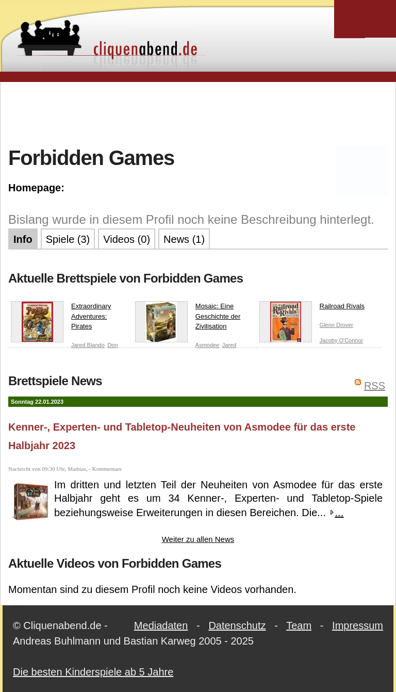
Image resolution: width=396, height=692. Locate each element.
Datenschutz (237, 625)
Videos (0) (126, 239)
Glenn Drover (336, 325)
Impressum (357, 625)
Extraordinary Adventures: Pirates (61, 318)
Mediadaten (161, 625)
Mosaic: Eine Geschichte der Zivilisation (187, 318)
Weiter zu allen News (198, 539)
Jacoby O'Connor (342, 340)
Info (22, 239)
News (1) (184, 239)
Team (298, 625)
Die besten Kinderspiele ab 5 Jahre (93, 672)
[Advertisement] (198, 113)
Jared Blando (88, 345)
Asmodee (207, 345)
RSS (374, 385)
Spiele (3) (68, 239)
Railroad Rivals (312, 308)
